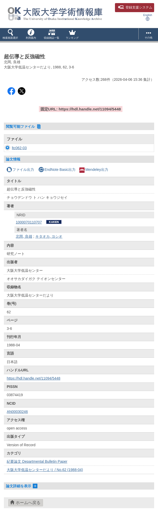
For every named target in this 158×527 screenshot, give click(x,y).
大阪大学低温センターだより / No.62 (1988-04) (45, 475)
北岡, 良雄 (24, 241)
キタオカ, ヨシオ (49, 241)
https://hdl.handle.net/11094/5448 (33, 383)
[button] (10, 34)
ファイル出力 (20, 175)
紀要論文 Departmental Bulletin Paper (37, 467)
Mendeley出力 (93, 175)
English (147, 17)
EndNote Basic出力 (57, 175)
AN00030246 (17, 417)
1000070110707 (29, 227)
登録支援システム (135, 7)
